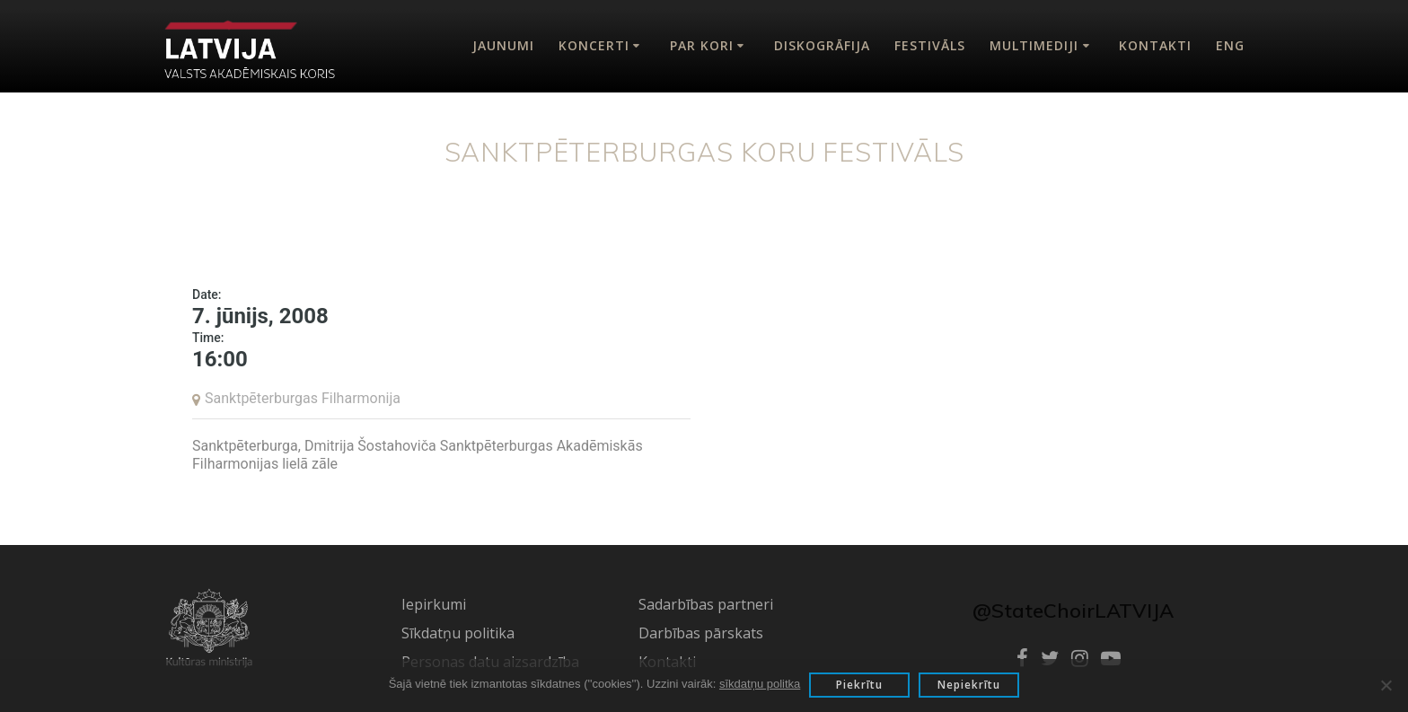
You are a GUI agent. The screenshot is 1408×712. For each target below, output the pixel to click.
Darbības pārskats (700, 633)
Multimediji (1034, 45)
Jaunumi (503, 45)
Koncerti (594, 45)
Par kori (702, 45)
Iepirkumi (433, 604)
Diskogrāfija (822, 45)
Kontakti (1155, 45)
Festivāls (929, 45)
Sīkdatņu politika (458, 633)
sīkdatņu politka (759, 683)
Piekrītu (859, 684)
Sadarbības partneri (705, 604)
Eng (1230, 45)
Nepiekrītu (968, 684)
